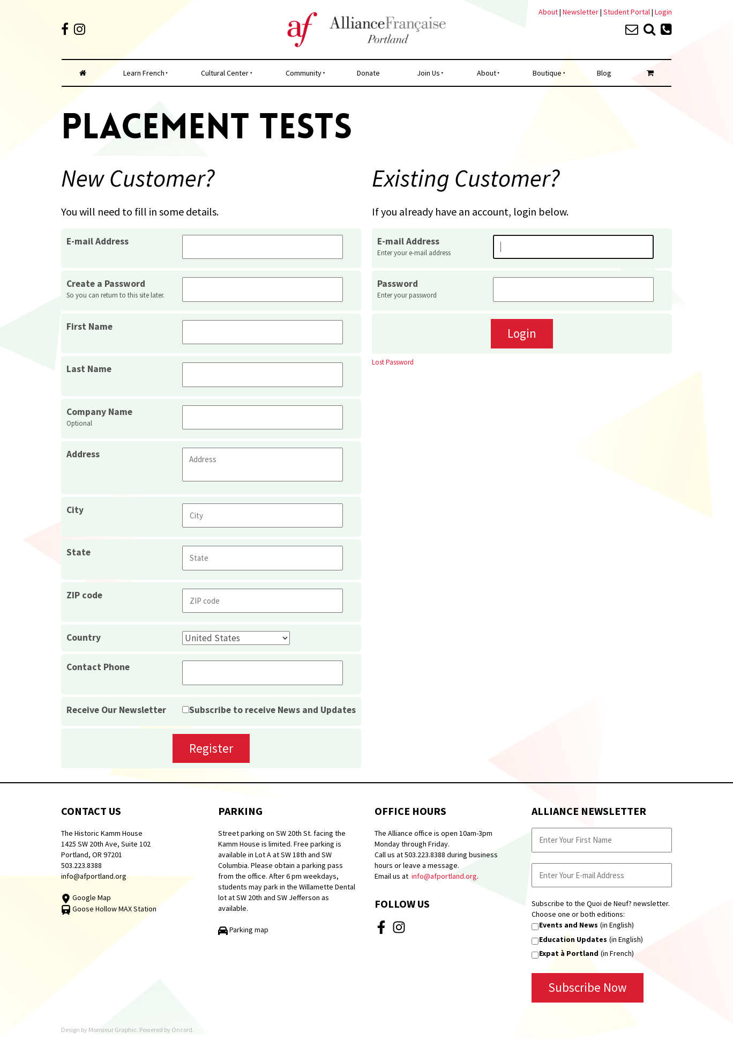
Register (211, 748)
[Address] (262, 464)
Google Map (86, 897)
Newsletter (581, 12)
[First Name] (262, 332)
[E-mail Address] (262, 247)
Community (303, 73)
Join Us (428, 73)
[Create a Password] (262, 289)
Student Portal (626, 12)
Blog (604, 73)
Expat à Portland (569, 953)
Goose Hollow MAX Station (108, 909)
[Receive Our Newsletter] (185, 709)
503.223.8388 (81, 865)
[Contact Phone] (262, 672)
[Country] (236, 638)
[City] (262, 515)
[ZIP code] (262, 601)
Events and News (568, 925)
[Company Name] (262, 417)
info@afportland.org (93, 876)
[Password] (573, 289)
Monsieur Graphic (112, 1030)
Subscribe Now (587, 987)
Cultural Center (225, 73)
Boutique (547, 73)
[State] (262, 558)
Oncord (181, 1030)
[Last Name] (262, 374)
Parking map (243, 929)
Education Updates (573, 939)
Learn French (143, 73)
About (548, 12)
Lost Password (393, 362)
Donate (368, 73)
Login (663, 12)
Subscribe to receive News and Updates (272, 710)
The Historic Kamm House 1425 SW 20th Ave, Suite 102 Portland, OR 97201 (106, 843)
